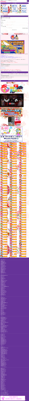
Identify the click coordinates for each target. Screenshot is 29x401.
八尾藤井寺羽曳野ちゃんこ (4, 353)
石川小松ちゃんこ (3, 334)
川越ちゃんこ (2, 279)
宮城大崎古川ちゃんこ (3, 263)
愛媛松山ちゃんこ (3, 368)
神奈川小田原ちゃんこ (3, 292)
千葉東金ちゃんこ (3, 289)
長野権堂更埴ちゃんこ (3, 340)
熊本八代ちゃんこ (3, 384)
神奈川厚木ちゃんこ (3, 285)
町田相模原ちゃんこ (3, 284)
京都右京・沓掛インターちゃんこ (5, 359)
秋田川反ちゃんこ (3, 264)
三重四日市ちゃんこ (3, 321)
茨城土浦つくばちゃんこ (4, 291)
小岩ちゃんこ (2, 309)
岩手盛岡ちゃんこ (3, 270)
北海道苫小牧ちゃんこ (3, 272)
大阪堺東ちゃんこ (3, 357)
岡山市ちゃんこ (3, 386)
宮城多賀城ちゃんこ (3, 269)
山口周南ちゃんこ (3, 377)
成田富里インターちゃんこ (4, 280)
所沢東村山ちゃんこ (3, 299)
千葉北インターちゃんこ (4, 307)
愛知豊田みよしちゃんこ (4, 327)
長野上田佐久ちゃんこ (3, 342)
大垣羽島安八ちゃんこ (3, 318)
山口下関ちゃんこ (3, 380)
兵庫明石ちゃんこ (3, 356)
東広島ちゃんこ (3, 383)
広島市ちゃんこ (3, 378)
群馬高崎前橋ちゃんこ (3, 281)
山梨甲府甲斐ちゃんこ (3, 339)
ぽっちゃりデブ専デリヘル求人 (4, 394)
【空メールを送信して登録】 (15, 72)
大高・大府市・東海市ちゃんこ (4, 325)
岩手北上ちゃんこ (3, 267)
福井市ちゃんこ (3, 344)
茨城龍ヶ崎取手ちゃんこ (4, 298)
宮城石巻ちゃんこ (3, 261)
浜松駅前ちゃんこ (3, 324)
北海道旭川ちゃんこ (3, 266)
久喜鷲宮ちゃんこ (3, 300)
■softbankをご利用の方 (3, 68)
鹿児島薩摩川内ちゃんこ (4, 374)
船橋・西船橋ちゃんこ (3, 312)
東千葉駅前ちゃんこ (3, 278)
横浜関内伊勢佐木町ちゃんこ (4, 275)
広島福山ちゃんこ (3, 373)
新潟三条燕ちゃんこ (3, 343)
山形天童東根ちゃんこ (3, 262)
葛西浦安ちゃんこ (3, 303)
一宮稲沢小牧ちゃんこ (3, 319)
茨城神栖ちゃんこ (3, 301)
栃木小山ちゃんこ (3, 283)
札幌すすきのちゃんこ (3, 268)
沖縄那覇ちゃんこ (3, 376)
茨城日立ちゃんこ (3, 313)
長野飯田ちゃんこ (3, 338)
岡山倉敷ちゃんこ (3, 382)
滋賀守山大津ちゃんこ (3, 362)
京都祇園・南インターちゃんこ (4, 347)
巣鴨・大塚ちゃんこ (3, 314)
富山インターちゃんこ (3, 336)
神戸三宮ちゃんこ (3, 355)
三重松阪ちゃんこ (3, 328)
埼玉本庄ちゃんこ (3, 287)
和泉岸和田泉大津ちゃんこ (4, 351)
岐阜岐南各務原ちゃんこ (4, 326)
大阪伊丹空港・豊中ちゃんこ (4, 350)
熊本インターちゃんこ (3, 370)
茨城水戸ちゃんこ (3, 277)
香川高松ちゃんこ (3, 372)
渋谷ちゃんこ (2, 310)
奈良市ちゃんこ (3, 354)
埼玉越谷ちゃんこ (3, 297)
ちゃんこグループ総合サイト (4, 392)
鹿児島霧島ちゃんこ (3, 371)
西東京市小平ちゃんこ (3, 308)
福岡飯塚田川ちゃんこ (3, 379)
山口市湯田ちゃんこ (3, 389)
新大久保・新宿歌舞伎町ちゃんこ (5, 286)
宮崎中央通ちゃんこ (3, 385)
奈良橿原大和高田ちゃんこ (4, 349)
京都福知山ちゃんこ (3, 365)
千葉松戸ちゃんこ (3, 293)
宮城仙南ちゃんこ (3, 260)
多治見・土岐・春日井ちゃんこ (4, 322)
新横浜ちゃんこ (3, 304)
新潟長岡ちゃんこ (3, 337)
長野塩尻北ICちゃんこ (3, 341)
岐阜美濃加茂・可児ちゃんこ (4, 331)
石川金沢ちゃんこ (3, 335)
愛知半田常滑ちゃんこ (3, 330)
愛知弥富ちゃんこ (3, 320)
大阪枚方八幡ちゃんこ (3, 360)
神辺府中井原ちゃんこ (3, 388)
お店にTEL (14, 3)
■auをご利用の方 (2, 67)
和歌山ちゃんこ (3, 348)
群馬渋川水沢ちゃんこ (3, 290)
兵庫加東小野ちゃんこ (3, 363)
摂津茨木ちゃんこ (3, 361)
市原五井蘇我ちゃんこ (3, 306)
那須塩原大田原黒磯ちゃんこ (4, 302)
